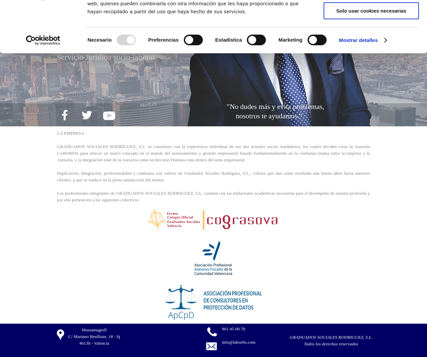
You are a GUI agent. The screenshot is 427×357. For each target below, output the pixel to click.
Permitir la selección (371, 36)
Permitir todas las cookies (371, 16)
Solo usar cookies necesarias (371, 55)
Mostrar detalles (358, 85)
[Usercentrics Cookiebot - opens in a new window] (43, 85)
